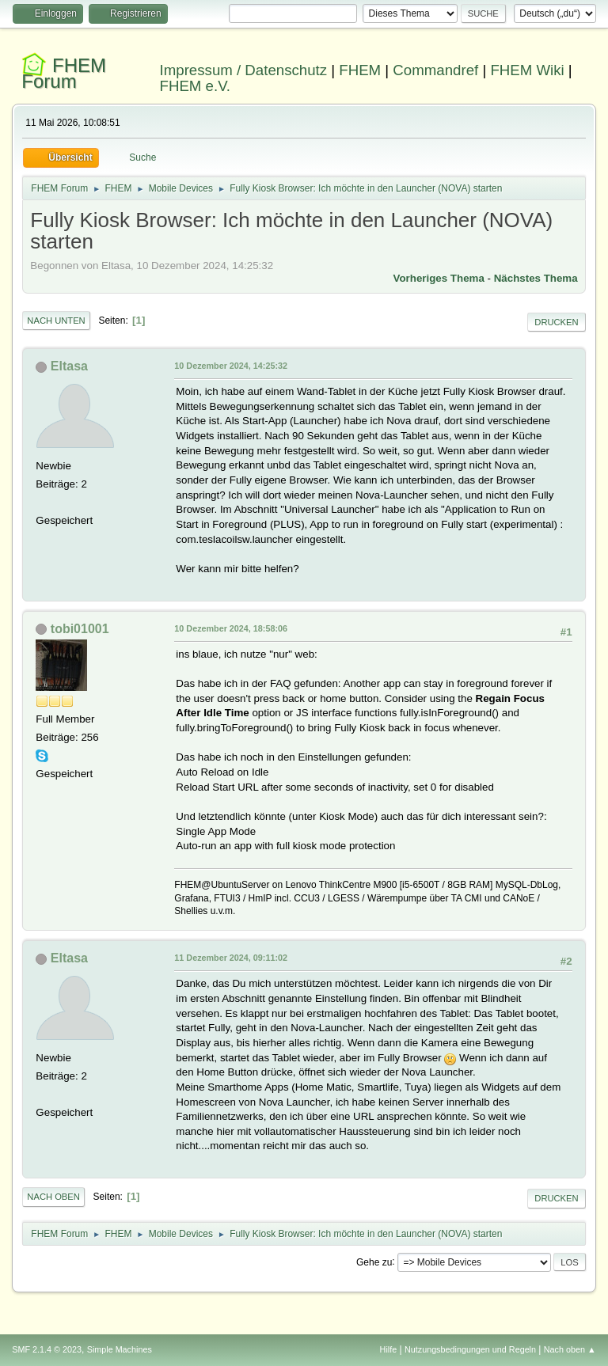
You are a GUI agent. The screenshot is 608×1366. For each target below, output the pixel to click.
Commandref (435, 70)
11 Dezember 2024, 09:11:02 (230, 957)
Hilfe (388, 1349)
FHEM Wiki (527, 70)
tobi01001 (80, 629)
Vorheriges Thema (438, 278)
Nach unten (56, 320)
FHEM (360, 70)
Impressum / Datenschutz (244, 70)
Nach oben (53, 1196)
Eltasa (69, 366)
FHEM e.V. (195, 86)
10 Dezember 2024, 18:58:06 (230, 628)
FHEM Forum (63, 73)
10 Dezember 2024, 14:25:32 (230, 365)
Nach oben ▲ (570, 1349)
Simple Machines (119, 1349)
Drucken (556, 322)
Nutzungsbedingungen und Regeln (470, 1349)
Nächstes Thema (536, 278)
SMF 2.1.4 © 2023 (47, 1349)
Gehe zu (374, 1261)
